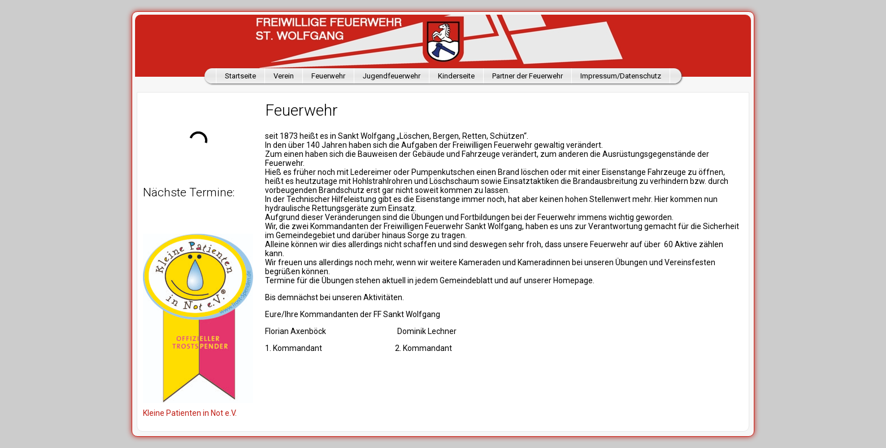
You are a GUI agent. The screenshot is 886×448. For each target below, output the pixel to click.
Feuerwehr (328, 76)
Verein (283, 76)
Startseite (240, 76)
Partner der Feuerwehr (527, 76)
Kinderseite (456, 76)
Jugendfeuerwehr (391, 76)
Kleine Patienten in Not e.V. (190, 413)
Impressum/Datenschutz (620, 76)
